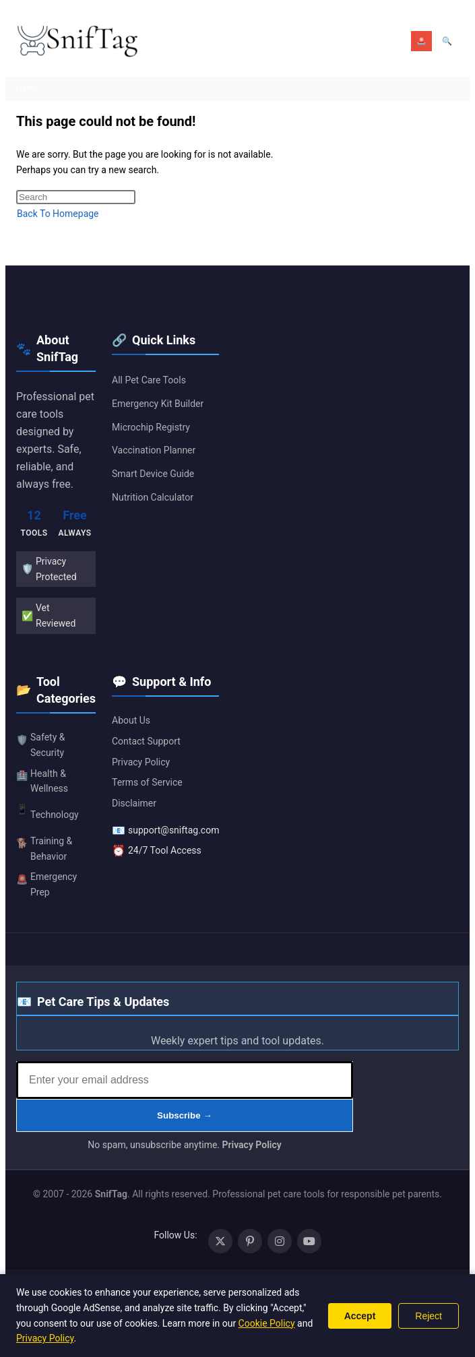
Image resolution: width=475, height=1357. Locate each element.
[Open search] (447, 41)
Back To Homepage (58, 213)
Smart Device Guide (153, 473)
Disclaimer (134, 803)
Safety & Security (40, 745)
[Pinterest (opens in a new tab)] (250, 1241)
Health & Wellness (42, 781)
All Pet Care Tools (149, 380)
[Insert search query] (75, 197)
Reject (428, 1316)
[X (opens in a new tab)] (220, 1241)
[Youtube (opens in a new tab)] (309, 1241)
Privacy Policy (141, 762)
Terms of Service (147, 782)
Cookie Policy (267, 1323)
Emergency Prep (46, 884)
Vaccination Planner (153, 450)
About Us (131, 720)
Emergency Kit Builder (157, 403)
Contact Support (146, 741)
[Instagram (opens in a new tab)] (279, 1241)
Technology (47, 811)
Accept (360, 1316)
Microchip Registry (151, 427)
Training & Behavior (44, 848)
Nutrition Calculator (152, 497)
